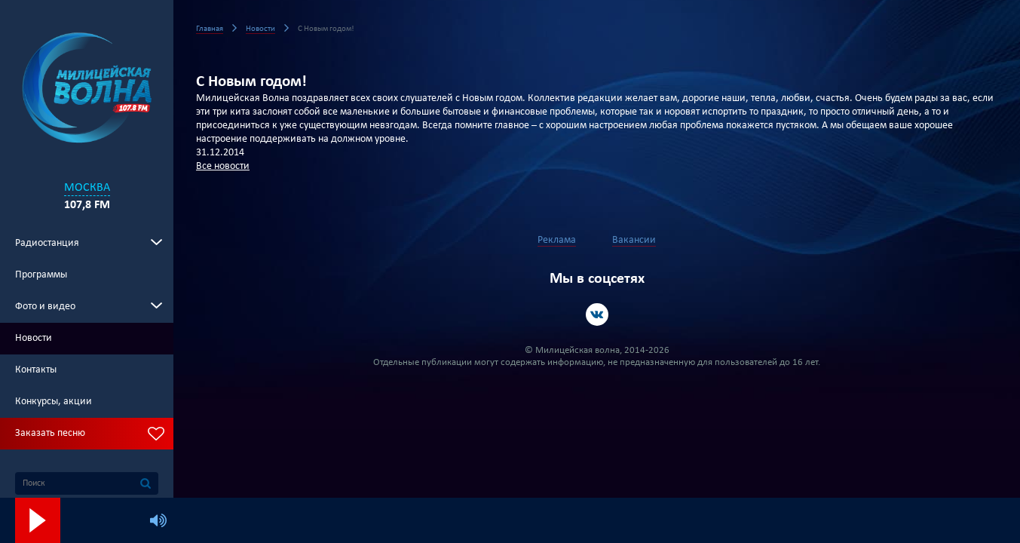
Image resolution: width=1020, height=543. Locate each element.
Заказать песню (50, 433)
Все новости (223, 166)
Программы (41, 275)
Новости (33, 338)
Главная (209, 29)
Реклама (557, 240)
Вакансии (634, 240)
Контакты (36, 370)
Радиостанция (47, 243)
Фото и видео (45, 306)
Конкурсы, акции (53, 401)
